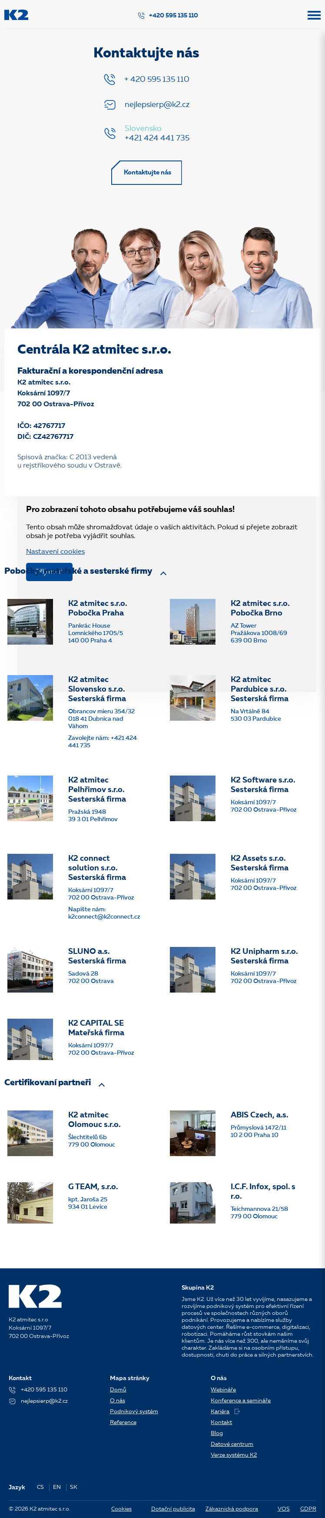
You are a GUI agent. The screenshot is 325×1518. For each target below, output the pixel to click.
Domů (118, 1390)
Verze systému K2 (234, 1455)
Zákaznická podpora (232, 1509)
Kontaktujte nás (147, 173)
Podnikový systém (134, 1411)
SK (73, 1487)
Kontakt (221, 1422)
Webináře (223, 1390)
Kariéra (225, 1411)
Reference (123, 1422)
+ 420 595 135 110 (156, 80)
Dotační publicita (173, 1509)
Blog (217, 1433)
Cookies (121, 1509)
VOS (284, 1509)
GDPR (308, 1509)
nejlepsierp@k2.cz (157, 105)
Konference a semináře (241, 1401)
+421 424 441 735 (157, 138)
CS (40, 1487)
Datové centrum (232, 1444)
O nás (117, 1401)
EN (57, 1487)
